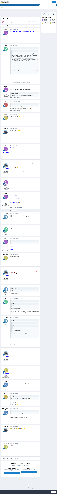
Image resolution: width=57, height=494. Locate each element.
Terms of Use (13, 492)
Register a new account (11, 472)
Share (29, 21)
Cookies (28, 487)
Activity (7, 5)
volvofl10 (53, 22)
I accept (53, 492)
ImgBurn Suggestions (14, 22)
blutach (45, 19)
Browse (3, 5)
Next (11, 25)
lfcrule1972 (46, 22)
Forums (2, 7)
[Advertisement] (20, 14)
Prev (4, 25)
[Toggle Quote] (11, 48)
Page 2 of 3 (17, 25)
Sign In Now (29, 471)
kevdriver (53, 19)
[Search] (44, 5)
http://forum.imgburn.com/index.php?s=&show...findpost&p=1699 (20, 89)
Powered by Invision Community (28, 488)
